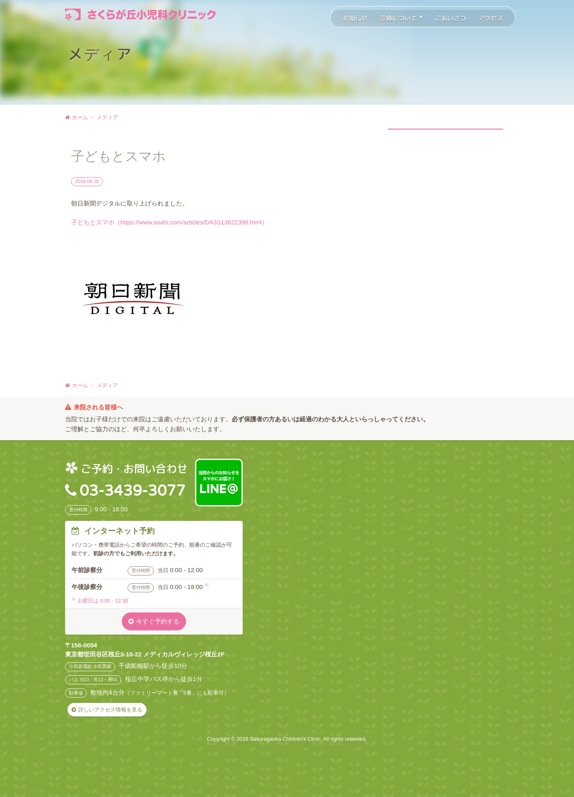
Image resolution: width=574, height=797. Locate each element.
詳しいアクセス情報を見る (110, 710)
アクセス (490, 18)
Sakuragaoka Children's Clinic (285, 739)
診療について (401, 18)
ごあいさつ (450, 18)
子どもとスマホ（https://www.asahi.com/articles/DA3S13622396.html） (169, 222)
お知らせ (355, 18)
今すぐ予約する (157, 621)
